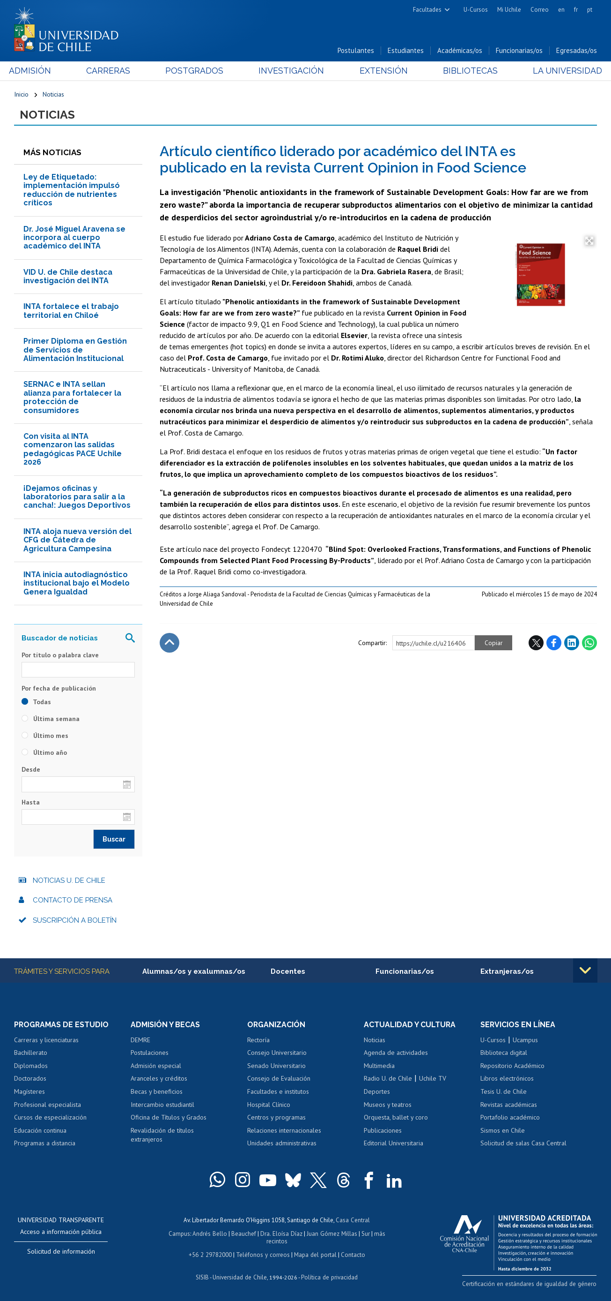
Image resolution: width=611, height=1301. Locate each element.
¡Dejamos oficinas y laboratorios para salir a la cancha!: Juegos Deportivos (77, 497)
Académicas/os (459, 50)
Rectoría (258, 1040)
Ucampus (525, 1040)
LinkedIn (571, 643)
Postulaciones (150, 1053)
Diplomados (31, 1066)
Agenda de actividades (396, 1053)
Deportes (377, 1092)
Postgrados (196, 71)
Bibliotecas (466, 71)
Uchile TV (432, 1079)
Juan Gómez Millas (331, 1233)
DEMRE (140, 1040)
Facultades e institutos (278, 1092)
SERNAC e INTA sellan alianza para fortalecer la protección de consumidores (72, 397)
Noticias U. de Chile (69, 881)
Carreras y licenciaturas (46, 1040)
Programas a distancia (44, 1143)
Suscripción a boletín (75, 921)
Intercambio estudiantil (162, 1105)
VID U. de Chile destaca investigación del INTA (67, 277)
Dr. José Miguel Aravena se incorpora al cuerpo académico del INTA (74, 238)
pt (589, 10)
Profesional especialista (47, 1105)
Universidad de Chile (240, 1275)
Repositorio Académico (512, 1066)
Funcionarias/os (519, 50)
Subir (169, 643)
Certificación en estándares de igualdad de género (531, 1284)
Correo (539, 10)
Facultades (427, 10)
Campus (180, 1233)
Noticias (53, 94)
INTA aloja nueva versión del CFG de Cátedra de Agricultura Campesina (77, 540)
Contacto (351, 1253)
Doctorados (30, 1079)
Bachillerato (30, 1053)
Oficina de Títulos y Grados (168, 1117)
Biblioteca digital (503, 1053)
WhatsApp (589, 643)
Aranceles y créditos (159, 1079)
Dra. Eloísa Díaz (281, 1233)
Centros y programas (276, 1117)
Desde (31, 770)
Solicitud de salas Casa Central (523, 1143)
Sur (364, 1233)
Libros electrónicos (507, 1079)
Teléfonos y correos (262, 1253)
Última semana (51, 719)
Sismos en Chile (502, 1131)
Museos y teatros (388, 1105)
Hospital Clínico (268, 1105)
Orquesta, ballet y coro (396, 1117)
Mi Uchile (509, 10)
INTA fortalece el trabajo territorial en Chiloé (71, 311)
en (561, 10)
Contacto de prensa (72, 900)
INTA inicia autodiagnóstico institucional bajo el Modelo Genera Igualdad (76, 584)
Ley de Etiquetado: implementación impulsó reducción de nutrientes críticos (71, 190)
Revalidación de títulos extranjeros (162, 1135)
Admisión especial (156, 1066)
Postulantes (356, 50)
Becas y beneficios (157, 1092)
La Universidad (562, 71)
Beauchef (244, 1233)
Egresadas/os (576, 50)
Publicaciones (383, 1131)
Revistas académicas (508, 1105)
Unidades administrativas (282, 1143)
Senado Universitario (276, 1066)
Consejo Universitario (277, 1053)
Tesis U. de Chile (503, 1092)
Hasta (31, 802)
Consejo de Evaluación (278, 1079)
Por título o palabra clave (60, 655)
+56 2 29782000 (211, 1253)
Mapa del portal (314, 1253)
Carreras (111, 71)
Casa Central (353, 1220)
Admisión (35, 71)
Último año (44, 753)
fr (576, 10)
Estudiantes (406, 50)
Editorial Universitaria (393, 1143)
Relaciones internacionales (284, 1131)
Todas (36, 702)
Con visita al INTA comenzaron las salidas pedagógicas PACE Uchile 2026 (72, 449)
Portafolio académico (510, 1117)
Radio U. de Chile (388, 1079)
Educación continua (40, 1131)
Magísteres (29, 1092)
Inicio (21, 94)
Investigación (291, 71)
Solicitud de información (61, 1252)
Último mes (45, 736)
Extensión (381, 71)
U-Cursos (476, 10)
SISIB (203, 1275)
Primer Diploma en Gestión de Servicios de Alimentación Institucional (75, 350)
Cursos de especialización (50, 1117)
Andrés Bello (210, 1233)
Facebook (554, 643)
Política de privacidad (329, 1275)
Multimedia (379, 1066)
